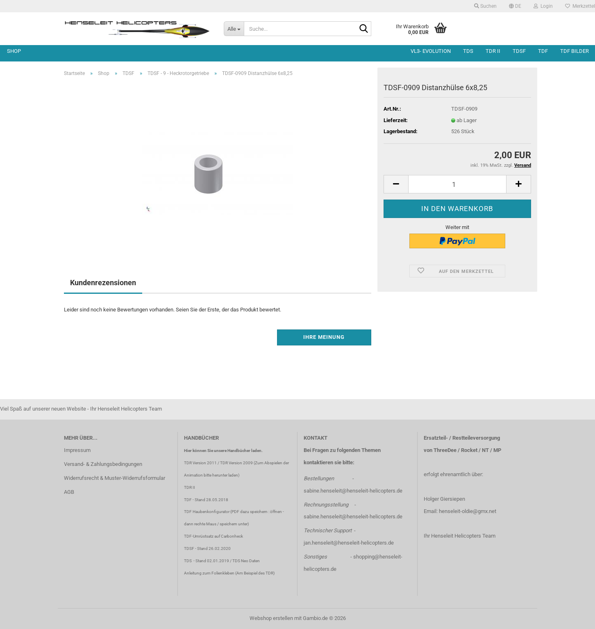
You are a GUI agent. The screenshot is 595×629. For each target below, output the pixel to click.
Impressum (77, 450)
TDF (543, 51)
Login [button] (543, 6)
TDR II (493, 51)
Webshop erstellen (271, 618)
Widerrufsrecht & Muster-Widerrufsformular (114, 478)
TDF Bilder (574, 51)
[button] (515, 6)
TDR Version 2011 (200, 463)
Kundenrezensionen (103, 282)
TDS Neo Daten (246, 561)
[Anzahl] (457, 184)
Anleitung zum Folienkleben (209, 573)
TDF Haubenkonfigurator (206, 511)
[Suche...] (234, 28)
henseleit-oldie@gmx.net (467, 511)
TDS (468, 51)
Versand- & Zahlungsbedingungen (103, 464)
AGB (69, 492)
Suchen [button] (485, 6)
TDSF (519, 51)
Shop (14, 51)
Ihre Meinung (324, 337)
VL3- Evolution (431, 51)
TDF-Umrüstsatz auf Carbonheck (213, 536)
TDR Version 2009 (236, 463)
